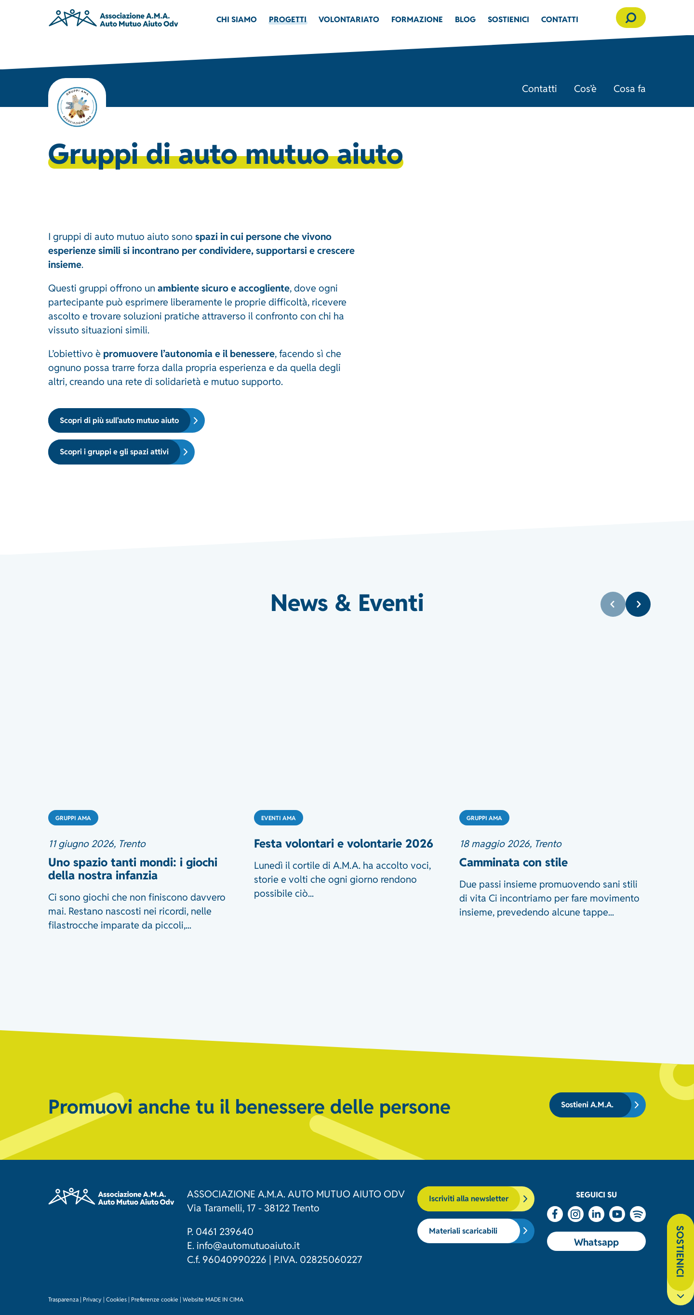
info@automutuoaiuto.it (248, 1244)
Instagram (576, 1214)
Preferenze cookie (154, 1299)
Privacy (92, 1299)
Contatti (559, 19)
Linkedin (596, 1214)
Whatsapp (596, 1241)
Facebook (555, 1214)
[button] (631, 17)
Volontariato (349, 19)
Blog (465, 19)
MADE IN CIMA (224, 1299)
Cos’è (585, 87)
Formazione (417, 19)
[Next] (638, 604)
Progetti (288, 19)
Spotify (638, 1214)
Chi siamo (236, 19)
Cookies (116, 1299)
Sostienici (508, 19)
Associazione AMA (113, 17)
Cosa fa (630, 87)
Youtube (617, 1214)
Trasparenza (63, 1299)
